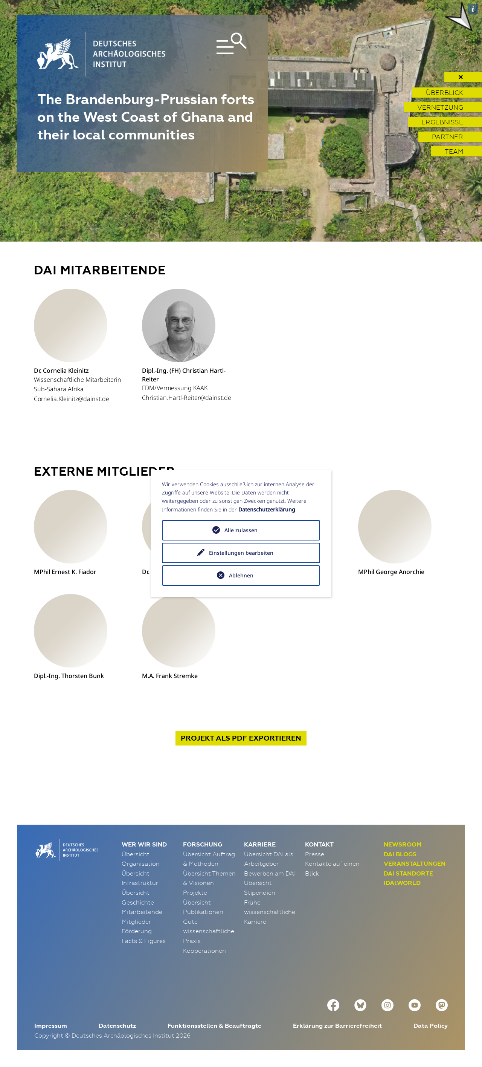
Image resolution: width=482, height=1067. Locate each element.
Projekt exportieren (241, 738)
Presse (314, 854)
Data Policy (430, 1025)
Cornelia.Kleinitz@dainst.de (71, 399)
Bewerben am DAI (270, 873)
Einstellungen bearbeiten (241, 552)
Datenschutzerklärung (266, 509)
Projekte (195, 892)
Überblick (444, 92)
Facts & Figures (144, 940)
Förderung (137, 931)
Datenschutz (117, 1025)
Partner (447, 136)
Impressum (50, 1025)
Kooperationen (204, 950)
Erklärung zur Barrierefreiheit (337, 1025)
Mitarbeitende (142, 911)
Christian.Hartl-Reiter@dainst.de (186, 397)
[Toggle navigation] (214, 54)
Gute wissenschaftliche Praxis (208, 931)
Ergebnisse (442, 122)
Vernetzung (440, 107)
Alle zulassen (241, 530)
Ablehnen (241, 575)
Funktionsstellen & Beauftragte (214, 1025)
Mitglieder (136, 921)
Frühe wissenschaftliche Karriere (269, 912)
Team (454, 151)
